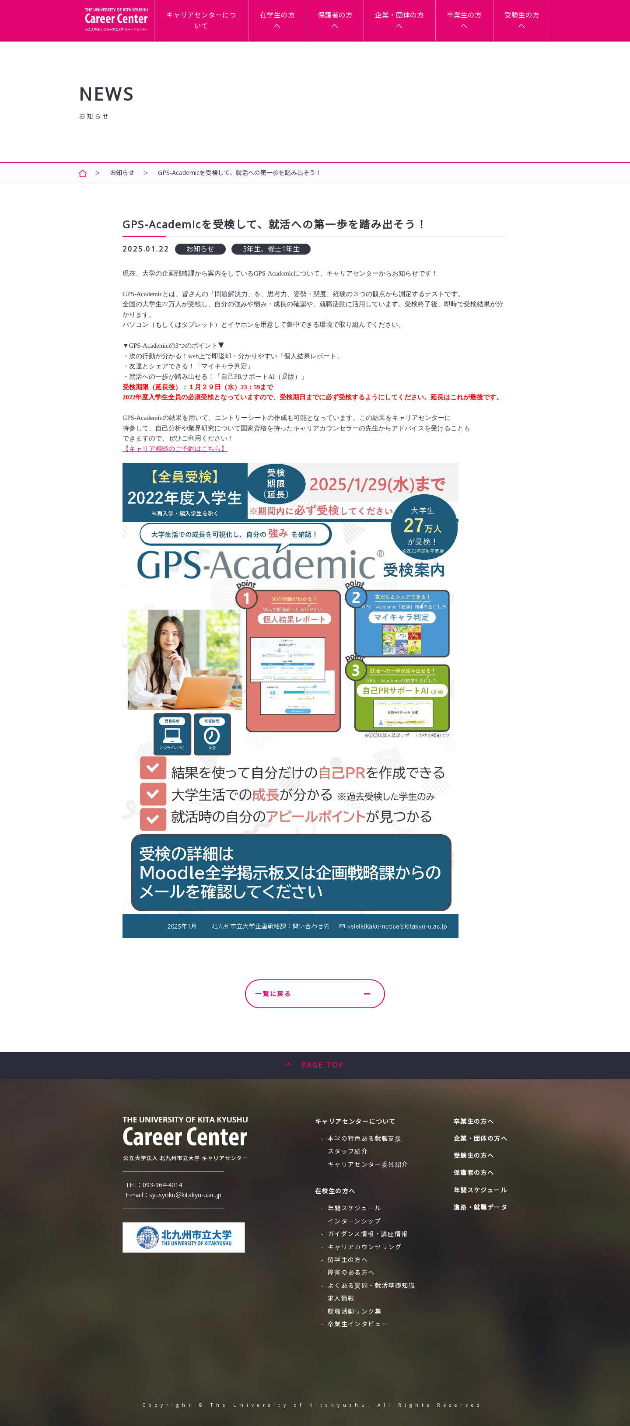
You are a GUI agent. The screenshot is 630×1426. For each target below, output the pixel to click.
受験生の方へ (527, 18)
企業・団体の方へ (427, 18)
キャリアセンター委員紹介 (368, 1164)
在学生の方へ (327, 18)
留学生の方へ (348, 1259)
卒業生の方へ (480, 18)
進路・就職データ (481, 1207)
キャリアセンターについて (262, 18)
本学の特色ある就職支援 (365, 1138)
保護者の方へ (374, 18)
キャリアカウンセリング (365, 1247)
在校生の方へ (335, 1191)
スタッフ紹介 (348, 1151)
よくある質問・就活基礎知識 (371, 1285)
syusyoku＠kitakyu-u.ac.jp (185, 1195)
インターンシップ (354, 1221)
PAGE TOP (322, 1065)
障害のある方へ (351, 1272)
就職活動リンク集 (355, 1311)
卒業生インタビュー (358, 1324)
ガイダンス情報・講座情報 (368, 1234)
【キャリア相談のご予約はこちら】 (175, 448)
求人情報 (341, 1298)
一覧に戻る (312, 993)
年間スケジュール (354, 1208)
